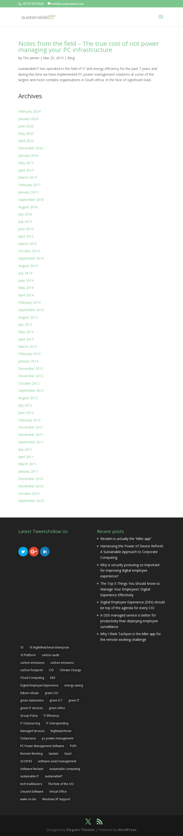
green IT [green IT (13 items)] (73, 700)
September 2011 (31, 442)
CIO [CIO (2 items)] (51, 670)
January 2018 (28, 155)
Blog (71, 58)
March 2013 (27, 346)
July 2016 (25, 214)
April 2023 (26, 140)
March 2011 (27, 464)
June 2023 (26, 126)
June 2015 (26, 229)
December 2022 (30, 148)
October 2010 (29, 493)
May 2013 (26, 331)
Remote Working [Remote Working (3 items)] (31, 754)
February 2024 (29, 111)
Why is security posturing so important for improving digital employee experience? (130, 571)
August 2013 (28, 317)
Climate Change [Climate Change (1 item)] (70, 670)
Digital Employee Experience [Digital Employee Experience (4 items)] (39, 685)
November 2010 (30, 486)
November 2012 (30, 376)
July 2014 (25, 273)
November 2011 (30, 434)
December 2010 (30, 478)
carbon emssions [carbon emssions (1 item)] (62, 663)
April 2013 (26, 339)
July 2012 (25, 405)
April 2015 (26, 236)
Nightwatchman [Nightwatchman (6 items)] (61, 731)
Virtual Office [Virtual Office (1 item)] (58, 791)
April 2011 (26, 457)
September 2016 (31, 199)
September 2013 (31, 310)
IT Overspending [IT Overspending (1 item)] (57, 723)
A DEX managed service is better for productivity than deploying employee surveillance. (129, 621)
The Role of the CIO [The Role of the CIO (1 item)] (61, 784)
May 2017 (26, 163)
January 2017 (28, 192)
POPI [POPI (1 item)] (73, 746)
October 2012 (29, 383)
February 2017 (29, 185)
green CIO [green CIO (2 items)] (51, 693)
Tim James (31, 58)
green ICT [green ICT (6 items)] (56, 700)
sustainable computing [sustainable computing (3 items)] (64, 769)
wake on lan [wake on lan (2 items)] (28, 799)
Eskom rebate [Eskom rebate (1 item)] (29, 693)
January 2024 (28, 118)
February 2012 (29, 420)
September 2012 (31, 390)
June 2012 (26, 412)
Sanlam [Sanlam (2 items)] (53, 754)
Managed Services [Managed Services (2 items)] (32, 731)
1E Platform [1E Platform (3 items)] (28, 655)
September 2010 (31, 500)
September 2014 (31, 258)
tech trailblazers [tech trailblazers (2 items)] (31, 784)
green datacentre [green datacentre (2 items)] (32, 700)
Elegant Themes (80, 829)
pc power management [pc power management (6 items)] (57, 738)
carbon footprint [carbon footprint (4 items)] (31, 670)
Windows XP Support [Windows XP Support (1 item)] (56, 799)
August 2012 (28, 398)
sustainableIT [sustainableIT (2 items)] (54, 776)
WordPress (127, 829)
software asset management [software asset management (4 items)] (57, 761)
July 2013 (25, 324)
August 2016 (28, 207)
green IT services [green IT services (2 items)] (31, 708)
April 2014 (26, 295)
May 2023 (26, 133)
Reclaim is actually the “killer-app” (126, 538)
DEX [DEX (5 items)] (52, 678)
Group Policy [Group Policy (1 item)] (29, 716)
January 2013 (28, 361)
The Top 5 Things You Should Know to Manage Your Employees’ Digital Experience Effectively (130, 589)
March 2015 (27, 243)
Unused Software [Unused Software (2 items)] (31, 791)
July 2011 (25, 449)
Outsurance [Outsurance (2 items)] (28, 738)
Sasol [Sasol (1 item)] (67, 754)
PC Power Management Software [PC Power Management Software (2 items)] (42, 746)
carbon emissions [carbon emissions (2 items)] (32, 663)
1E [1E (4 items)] (21, 647)
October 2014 (29, 251)
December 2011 (30, 427)
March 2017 (27, 177)
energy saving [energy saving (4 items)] (73, 685)
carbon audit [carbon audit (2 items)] (50, 655)
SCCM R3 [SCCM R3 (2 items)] (26, 761)
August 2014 (28, 265)
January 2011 (28, 471)
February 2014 (29, 302)
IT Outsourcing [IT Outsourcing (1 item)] (30, 723)
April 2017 (26, 170)
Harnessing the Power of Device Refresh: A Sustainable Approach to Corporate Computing (132, 552)
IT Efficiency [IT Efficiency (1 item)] (51, 716)
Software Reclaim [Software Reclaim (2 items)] (31, 769)
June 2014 (26, 280)
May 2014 (26, 287)
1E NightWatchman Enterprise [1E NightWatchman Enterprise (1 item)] (49, 647)
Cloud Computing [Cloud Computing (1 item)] (32, 678)
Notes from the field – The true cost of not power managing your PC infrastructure (88, 46)
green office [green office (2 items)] (57, 708)
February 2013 (29, 353)
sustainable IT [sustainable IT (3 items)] (29, 776)
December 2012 (30, 368)
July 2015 (25, 221)
